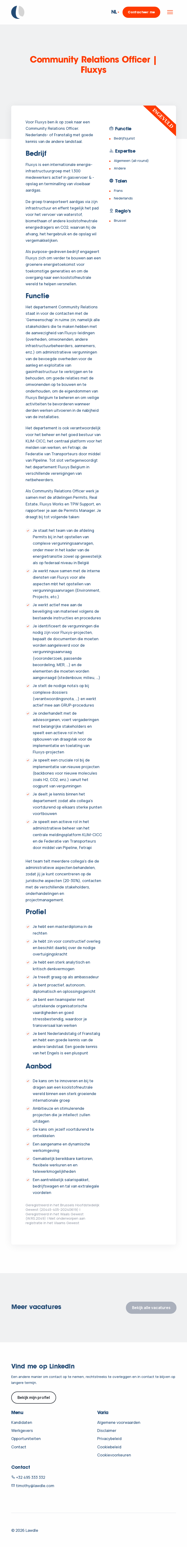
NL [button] (114, 12)
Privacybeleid (109, 1438)
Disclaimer (106, 1430)
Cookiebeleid (109, 1447)
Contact (18, 1447)
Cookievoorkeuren (114, 1455)
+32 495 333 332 (28, 1477)
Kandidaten (21, 1422)
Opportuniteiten (26, 1438)
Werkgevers (22, 1430)
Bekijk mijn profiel (33, 1397)
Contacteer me (141, 12)
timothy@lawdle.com (32, 1485)
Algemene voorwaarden (118, 1422)
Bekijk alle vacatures (151, 1307)
